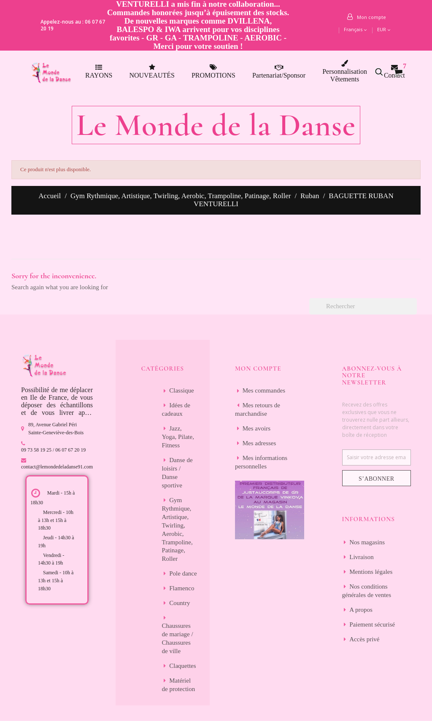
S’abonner (376, 479)
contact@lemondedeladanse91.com (57, 467)
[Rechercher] (363, 306)
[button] (383, 71)
